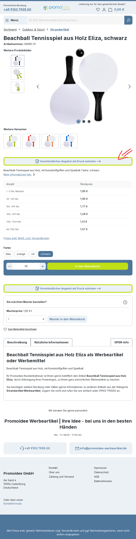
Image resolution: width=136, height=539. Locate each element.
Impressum (100, 467)
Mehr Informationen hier (20, 175)
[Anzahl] (26, 266)
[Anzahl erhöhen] (42, 266)
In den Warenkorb (87, 267)
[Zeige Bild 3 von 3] (89, 122)
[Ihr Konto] (109, 9)
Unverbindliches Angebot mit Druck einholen (68, 161)
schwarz (45, 254)
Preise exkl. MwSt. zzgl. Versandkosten (26, 238)
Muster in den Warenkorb (67, 320)
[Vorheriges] (37, 87)
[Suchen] (128, 20)
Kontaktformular (13, 503)
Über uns (54, 472)
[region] (68, 87)
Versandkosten (70, 530)
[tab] (17, 343)
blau (8, 254)
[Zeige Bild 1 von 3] (78, 122)
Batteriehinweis (103, 481)
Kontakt (53, 467)
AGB (96, 476)
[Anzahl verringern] (10, 266)
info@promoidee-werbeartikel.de (101, 447)
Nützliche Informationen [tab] (51, 343)
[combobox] (75, 20)
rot (33, 254)
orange (21, 254)
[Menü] (12, 20)
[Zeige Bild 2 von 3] (83, 122)
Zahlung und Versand (61, 476)
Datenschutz (101, 472)
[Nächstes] (129, 87)
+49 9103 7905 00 (20, 10)
